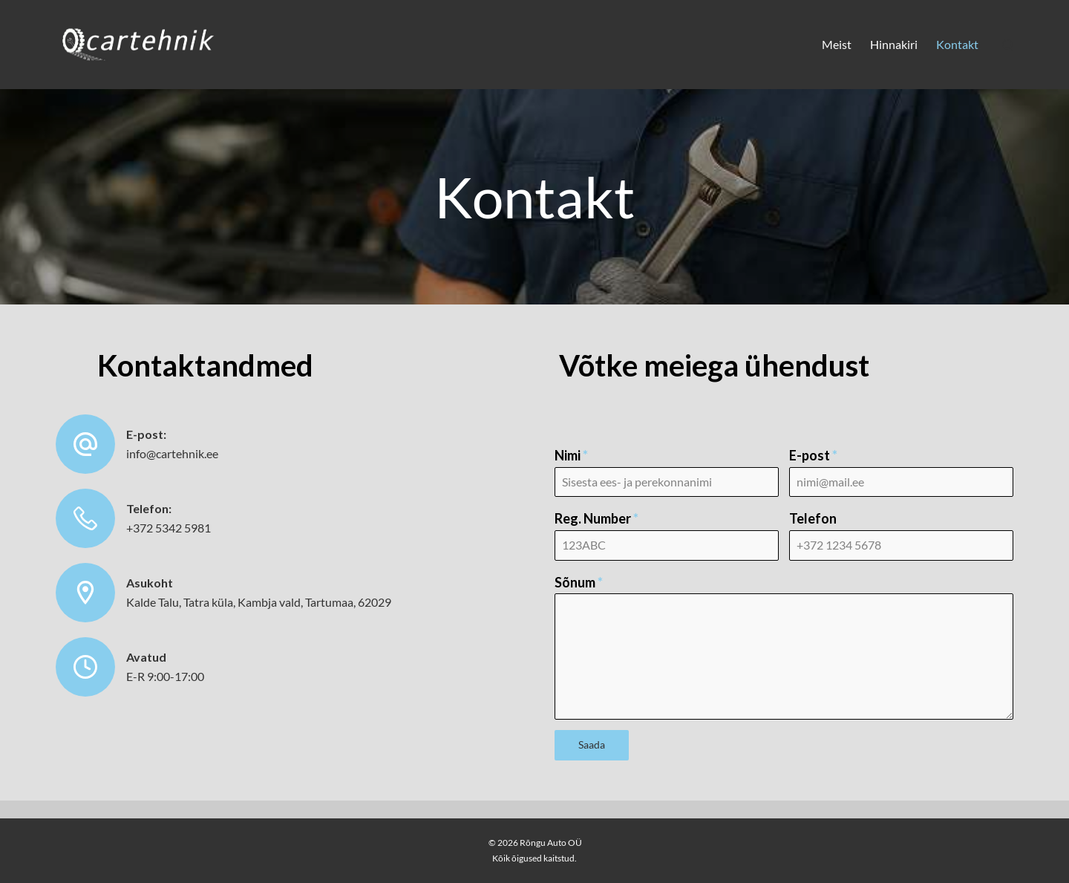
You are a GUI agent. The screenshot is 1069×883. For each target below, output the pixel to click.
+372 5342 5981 (168, 528)
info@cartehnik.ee (172, 453)
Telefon (813, 518)
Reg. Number (596, 518)
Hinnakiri (894, 44)
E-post (813, 455)
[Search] (1007, 44)
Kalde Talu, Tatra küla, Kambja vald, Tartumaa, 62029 (258, 602)
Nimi (571, 455)
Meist (836, 44)
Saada (591, 744)
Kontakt (957, 44)
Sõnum (579, 582)
